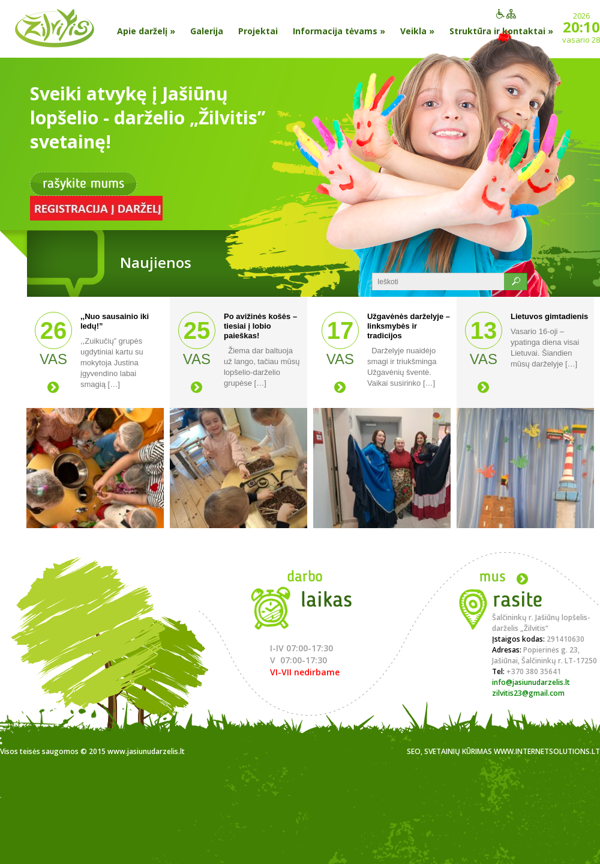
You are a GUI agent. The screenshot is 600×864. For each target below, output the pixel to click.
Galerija (206, 31)
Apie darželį (146, 31)
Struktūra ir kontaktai (501, 31)
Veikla (417, 31)
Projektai (258, 31)
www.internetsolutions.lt (547, 751)
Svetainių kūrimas (458, 751)
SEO (414, 751)
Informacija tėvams (339, 31)
